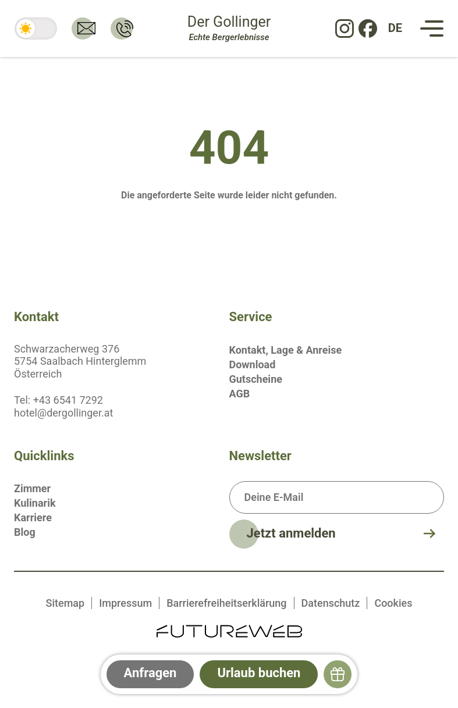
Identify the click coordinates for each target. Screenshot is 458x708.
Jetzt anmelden (291, 533)
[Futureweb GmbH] (229, 630)
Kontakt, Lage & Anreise (285, 350)
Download (252, 364)
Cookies (393, 603)
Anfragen (150, 673)
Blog (24, 532)
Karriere (33, 517)
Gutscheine (255, 379)
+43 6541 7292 (68, 400)
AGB (239, 393)
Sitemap (65, 603)
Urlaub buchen (258, 673)
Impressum (125, 603)
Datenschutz (330, 603)
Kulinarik (35, 503)
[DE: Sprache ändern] (395, 28)
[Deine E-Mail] (337, 497)
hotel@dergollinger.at (63, 413)
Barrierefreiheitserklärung (226, 603)
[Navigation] (431, 28)
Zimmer (32, 488)
